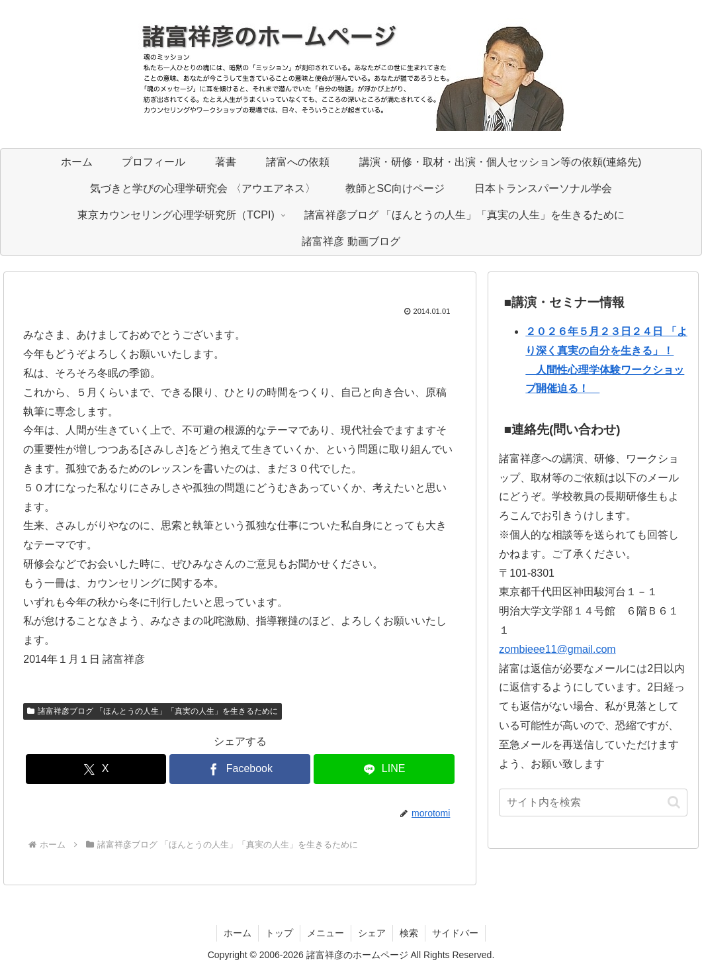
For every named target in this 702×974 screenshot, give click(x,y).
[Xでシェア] (96, 769)
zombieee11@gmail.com (557, 649)
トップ (279, 933)
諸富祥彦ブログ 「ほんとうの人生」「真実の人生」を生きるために (152, 711)
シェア (372, 933)
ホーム (237, 933)
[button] (673, 802)
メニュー (325, 933)
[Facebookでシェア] (239, 769)
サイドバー (455, 933)
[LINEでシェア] (384, 769)
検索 (409, 933)
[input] (593, 802)
